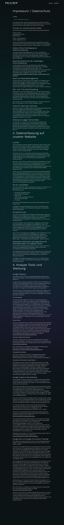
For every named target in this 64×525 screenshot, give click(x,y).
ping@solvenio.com (21, 39)
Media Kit (56, 3)
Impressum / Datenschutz (21, 522)
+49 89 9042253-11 (21, 38)
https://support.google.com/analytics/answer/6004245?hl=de (27, 349)
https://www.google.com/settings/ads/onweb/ (24, 416)
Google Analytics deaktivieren (20, 344)
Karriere (51, 3)
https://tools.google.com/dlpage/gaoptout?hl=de (24, 334)
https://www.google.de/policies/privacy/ (22, 490)
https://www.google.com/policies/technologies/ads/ (25, 436)
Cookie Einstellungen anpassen (21, 19)
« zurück (15, 16)
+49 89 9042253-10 (9, 518)
